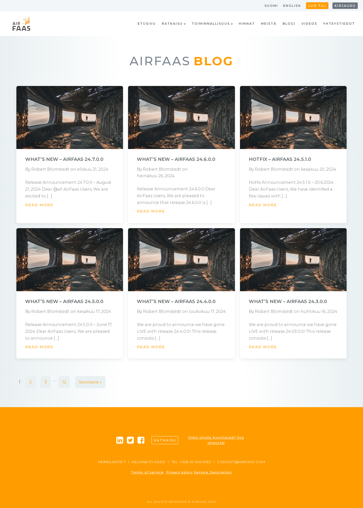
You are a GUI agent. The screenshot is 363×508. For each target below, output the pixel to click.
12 (64, 381)
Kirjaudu (345, 6)
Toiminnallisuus (212, 23)
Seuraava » (90, 381)
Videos (309, 23)
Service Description (213, 472)
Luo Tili (317, 6)
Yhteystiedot (339, 23)
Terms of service (147, 472)
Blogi (289, 23)
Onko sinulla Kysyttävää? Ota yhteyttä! (216, 440)
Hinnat (247, 23)
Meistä (269, 23)
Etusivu (147, 23)
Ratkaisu (174, 23)
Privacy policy (179, 472)
